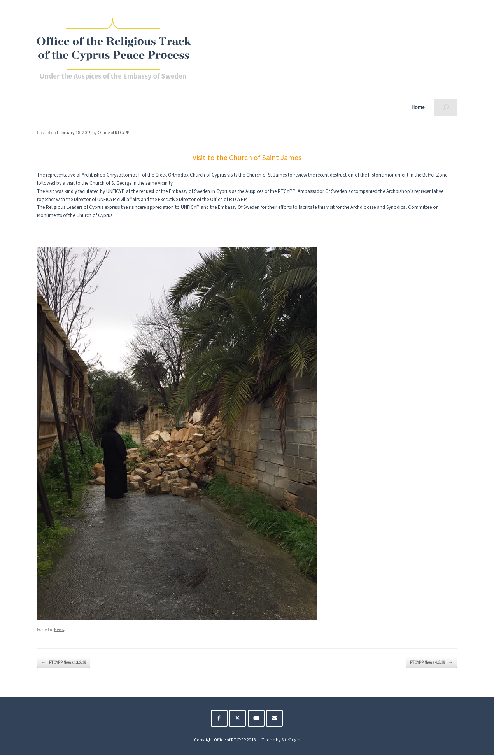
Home (418, 107)
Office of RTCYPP (113, 132)
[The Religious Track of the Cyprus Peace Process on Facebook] (219, 718)
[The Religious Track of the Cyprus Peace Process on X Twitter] (237, 718)
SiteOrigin (290, 740)
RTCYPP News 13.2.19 (63, 662)
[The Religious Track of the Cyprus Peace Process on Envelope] (274, 718)
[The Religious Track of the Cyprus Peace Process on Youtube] (256, 718)
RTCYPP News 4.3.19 (431, 662)
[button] (445, 107)
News (59, 629)
